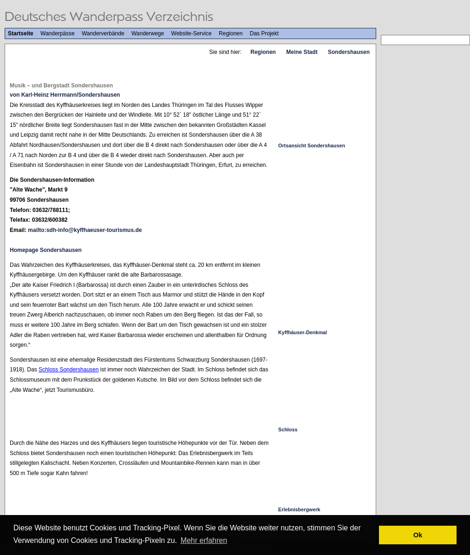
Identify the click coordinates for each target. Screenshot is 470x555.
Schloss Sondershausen (68, 369)
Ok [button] (417, 535)
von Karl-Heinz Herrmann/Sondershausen (65, 95)
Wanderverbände (103, 33)
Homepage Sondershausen (46, 250)
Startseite (20, 33)
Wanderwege (147, 33)
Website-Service (191, 33)
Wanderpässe (57, 33)
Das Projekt (264, 33)
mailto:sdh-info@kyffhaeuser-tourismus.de (85, 230)
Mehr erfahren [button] (204, 540)
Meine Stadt (301, 52)
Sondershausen (349, 52)
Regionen (230, 33)
